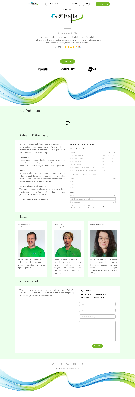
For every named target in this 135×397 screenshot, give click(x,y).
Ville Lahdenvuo (69, 368)
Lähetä (97, 346)
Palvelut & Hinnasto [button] (71, 4)
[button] (86, 290)
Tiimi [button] (86, 4)
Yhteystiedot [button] (67, 9)
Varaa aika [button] (103, 4)
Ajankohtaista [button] (52, 4)
